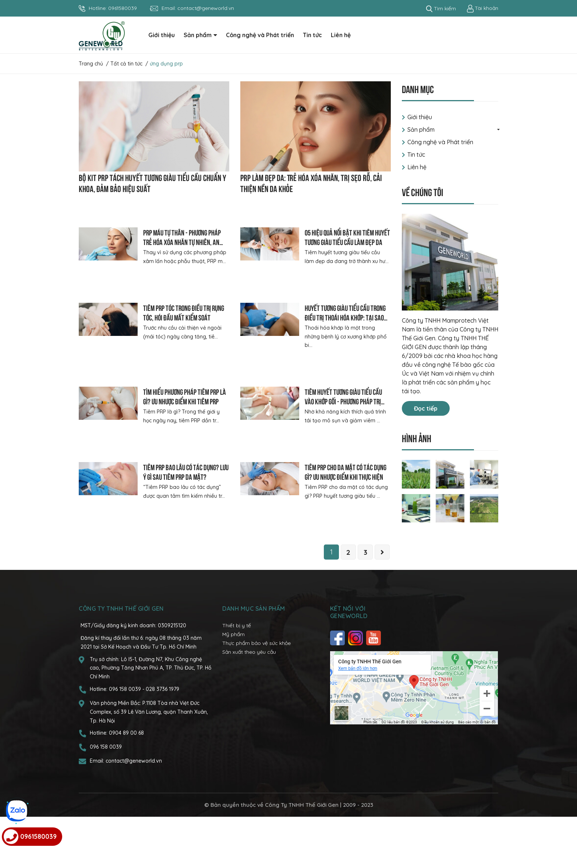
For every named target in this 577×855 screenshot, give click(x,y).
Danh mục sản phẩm (253, 646)
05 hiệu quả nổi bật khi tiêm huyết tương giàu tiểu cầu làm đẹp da (347, 236)
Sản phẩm (421, 129)
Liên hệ (416, 167)
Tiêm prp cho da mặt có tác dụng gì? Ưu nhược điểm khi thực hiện (345, 494)
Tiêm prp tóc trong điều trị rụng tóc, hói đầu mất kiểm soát (183, 312)
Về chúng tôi (422, 191)
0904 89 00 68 (126, 771)
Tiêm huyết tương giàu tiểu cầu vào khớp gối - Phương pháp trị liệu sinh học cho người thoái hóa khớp (346, 412)
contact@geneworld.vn (205, 8)
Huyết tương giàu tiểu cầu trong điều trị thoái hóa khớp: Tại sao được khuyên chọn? (345, 316)
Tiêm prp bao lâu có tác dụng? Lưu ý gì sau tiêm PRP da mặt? (186, 494)
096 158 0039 (125, 727)
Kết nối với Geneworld (349, 650)
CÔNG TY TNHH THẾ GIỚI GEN (121, 646)
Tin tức (416, 154)
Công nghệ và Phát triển (440, 142)
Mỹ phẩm (233, 672)
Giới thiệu (419, 117)
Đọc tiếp (426, 408)
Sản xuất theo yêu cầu (249, 690)
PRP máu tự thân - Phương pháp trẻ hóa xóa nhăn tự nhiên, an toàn (182, 241)
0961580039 (122, 8)
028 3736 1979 (162, 727)
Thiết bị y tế (236, 663)
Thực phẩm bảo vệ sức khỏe (256, 681)
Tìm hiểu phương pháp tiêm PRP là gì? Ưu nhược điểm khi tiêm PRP (184, 403)
